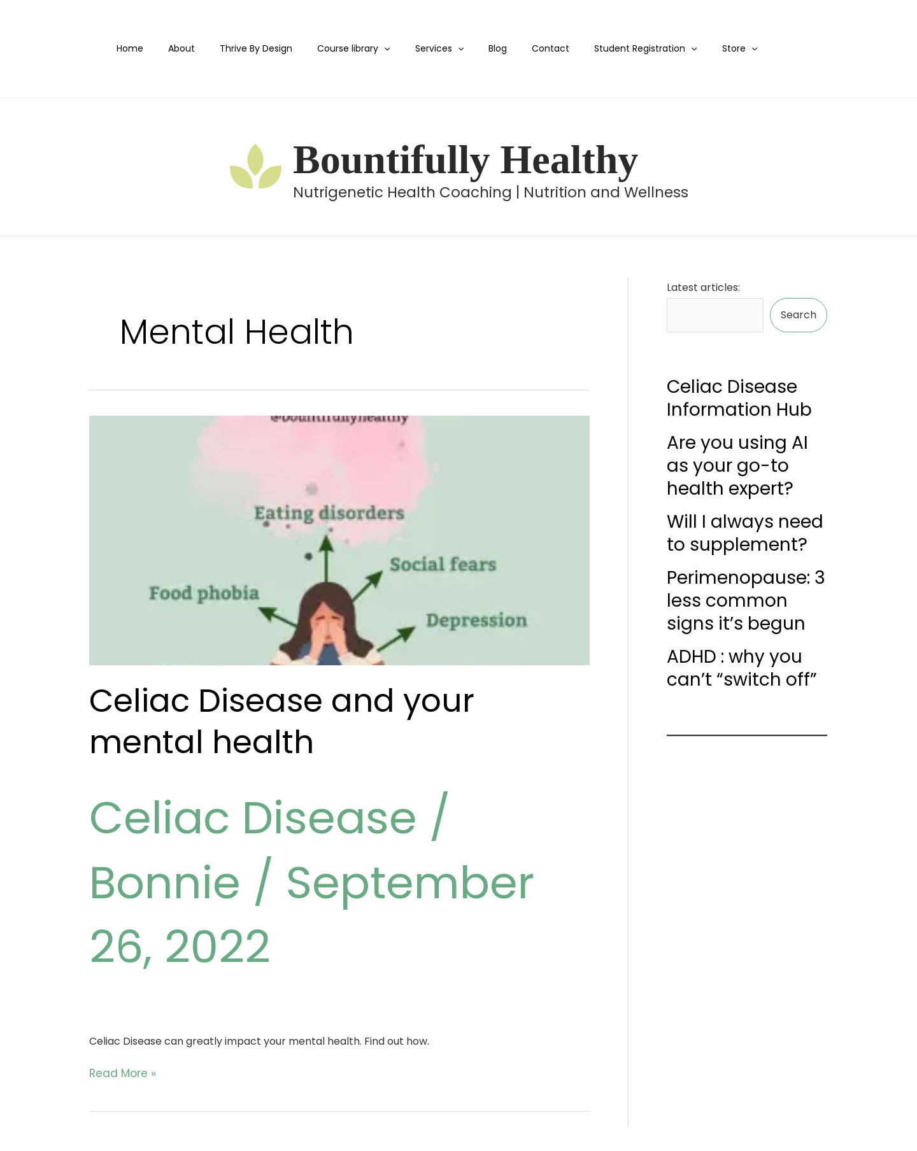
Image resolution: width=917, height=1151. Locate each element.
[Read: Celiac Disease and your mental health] (339, 541)
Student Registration (608, 48)
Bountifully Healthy (465, 159)
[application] (375, 48)
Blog (475, 48)
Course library (345, 48)
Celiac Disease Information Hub (739, 396)
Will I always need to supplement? (745, 531)
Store (695, 48)
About (187, 48)
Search (798, 314)
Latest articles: (703, 287)
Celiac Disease (253, 817)
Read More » (119, 1072)
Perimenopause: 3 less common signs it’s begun (746, 599)
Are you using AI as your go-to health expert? (737, 464)
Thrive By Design (254, 48)
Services (423, 48)
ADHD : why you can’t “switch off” (742, 666)
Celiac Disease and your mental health (281, 722)
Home (142, 48)
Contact (520, 48)
